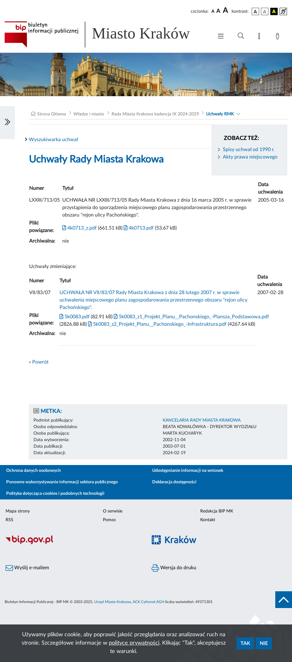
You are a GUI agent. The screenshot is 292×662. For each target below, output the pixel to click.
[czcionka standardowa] (213, 11)
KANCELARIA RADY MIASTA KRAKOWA (202, 420)
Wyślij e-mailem (27, 568)
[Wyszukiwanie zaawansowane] (241, 36)
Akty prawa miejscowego (250, 156)
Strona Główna (51, 114)
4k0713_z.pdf (79, 228)
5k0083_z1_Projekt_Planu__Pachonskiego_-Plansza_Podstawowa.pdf (191, 316)
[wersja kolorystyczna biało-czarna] (265, 11)
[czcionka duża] (226, 10)
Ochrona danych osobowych (33, 470)
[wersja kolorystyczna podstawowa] (255, 11)
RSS (9, 520)
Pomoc (109, 520)
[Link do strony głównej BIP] (106, 34)
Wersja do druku (174, 568)
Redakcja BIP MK (216, 511)
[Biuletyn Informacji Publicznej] (73, 543)
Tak (245, 643)
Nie (264, 643)
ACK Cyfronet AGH (148, 602)
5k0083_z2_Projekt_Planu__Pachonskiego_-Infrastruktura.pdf (157, 324)
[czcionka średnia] (218, 11)
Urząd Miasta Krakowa (112, 602)
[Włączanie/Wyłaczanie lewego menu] (7, 122)
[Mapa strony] (260, 37)
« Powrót (39, 362)
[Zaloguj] (278, 37)
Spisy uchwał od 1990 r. (249, 149)
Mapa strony (18, 511)
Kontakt (207, 520)
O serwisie (112, 511)
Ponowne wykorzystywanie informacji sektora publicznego (62, 482)
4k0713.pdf (138, 228)
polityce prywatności (134, 643)
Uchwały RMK (220, 114)
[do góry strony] (283, 599)
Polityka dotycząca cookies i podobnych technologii (55, 493)
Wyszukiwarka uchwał (53, 139)
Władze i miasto (88, 114)
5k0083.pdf (75, 316)
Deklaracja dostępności (174, 482)
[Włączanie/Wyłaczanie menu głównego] (220, 37)
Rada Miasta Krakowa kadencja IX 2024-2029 (155, 114)
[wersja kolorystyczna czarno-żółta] (274, 11)
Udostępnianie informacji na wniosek (187, 470)
